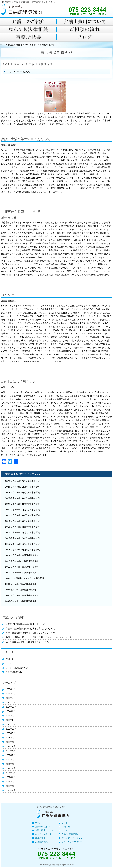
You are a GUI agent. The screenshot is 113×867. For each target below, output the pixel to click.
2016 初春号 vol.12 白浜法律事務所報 (22, 538)
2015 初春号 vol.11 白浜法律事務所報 (22, 544)
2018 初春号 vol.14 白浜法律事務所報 (22, 527)
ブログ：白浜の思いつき (17, 667)
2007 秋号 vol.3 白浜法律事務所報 (20, 590)
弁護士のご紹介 (42, 826)
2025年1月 (10, 702)
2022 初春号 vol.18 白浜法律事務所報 (22, 504)
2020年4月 (10, 790)
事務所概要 (40, 838)
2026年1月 (10, 689)
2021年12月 (11, 764)
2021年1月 (10, 781)
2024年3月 (10, 715)
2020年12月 (11, 786)
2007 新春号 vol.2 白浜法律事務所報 (22, 595)
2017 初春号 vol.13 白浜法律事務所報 (22, 532)
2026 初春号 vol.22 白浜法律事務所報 (22, 481)
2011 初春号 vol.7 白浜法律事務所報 (22, 567)
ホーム (38, 823)
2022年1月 (10, 759)
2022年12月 (11, 742)
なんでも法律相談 (43, 834)
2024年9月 (10, 711)
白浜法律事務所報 (15, 45)
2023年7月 (10, 733)
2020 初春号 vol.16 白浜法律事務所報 (22, 515)
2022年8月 (10, 746)
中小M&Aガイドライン (72, 838)
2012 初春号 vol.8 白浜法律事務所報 (22, 561)
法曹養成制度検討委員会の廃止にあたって (25, 624)
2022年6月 (10, 751)
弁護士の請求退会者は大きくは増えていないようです (30, 633)
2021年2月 (10, 777)
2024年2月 (10, 720)
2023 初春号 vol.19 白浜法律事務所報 (22, 498)
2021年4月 (10, 773)
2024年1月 (10, 724)
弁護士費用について (44, 830)
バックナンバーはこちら (18, 72)
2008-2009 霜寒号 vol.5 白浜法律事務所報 (24, 578)
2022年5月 (10, 755)
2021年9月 (10, 768)
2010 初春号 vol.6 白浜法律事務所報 (22, 572)
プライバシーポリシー (72, 842)
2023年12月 (11, 729)
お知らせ (10, 659)
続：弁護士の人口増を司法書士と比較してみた (27, 642)
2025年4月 (10, 698)
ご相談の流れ (41, 842)
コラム (9, 663)
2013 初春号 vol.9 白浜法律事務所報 (22, 555)
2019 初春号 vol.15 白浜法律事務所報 (22, 521)
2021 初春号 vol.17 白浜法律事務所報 (22, 509)
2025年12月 (11, 693)
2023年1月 (10, 737)
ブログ (65, 823)
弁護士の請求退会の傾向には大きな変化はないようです (31, 628)
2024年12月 (11, 707)
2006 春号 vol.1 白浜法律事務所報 (20, 601)
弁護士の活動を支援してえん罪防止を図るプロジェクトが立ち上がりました (41, 637)
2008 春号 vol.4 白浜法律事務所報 (20, 584)
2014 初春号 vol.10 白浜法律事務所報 (22, 549)
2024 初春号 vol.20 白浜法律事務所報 (22, 492)
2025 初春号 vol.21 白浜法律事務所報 (22, 487)
